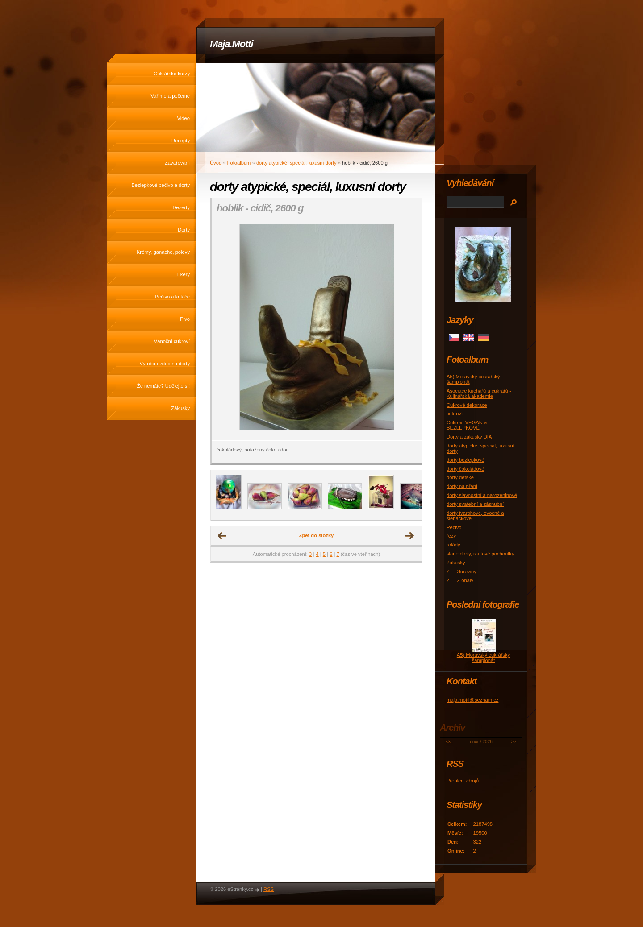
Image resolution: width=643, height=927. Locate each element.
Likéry (183, 274)
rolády (453, 544)
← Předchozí (222, 535)
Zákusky (180, 408)
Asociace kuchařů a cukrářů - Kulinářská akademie (479, 393)
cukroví (455, 413)
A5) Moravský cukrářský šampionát (483, 657)
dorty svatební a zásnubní (475, 504)
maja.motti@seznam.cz (472, 700)
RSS (268, 889)
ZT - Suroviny (461, 571)
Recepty (180, 140)
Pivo (185, 319)
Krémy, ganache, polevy (163, 252)
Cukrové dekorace (467, 405)
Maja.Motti (231, 44)
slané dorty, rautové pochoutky (480, 553)
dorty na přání (462, 486)
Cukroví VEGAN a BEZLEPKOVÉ (467, 425)
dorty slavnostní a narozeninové (482, 495)
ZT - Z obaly (460, 580)
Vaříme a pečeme (170, 96)
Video (183, 118)
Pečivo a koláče (172, 296)
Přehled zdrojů (463, 780)
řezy (451, 535)
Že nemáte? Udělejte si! (163, 386)
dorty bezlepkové (465, 460)
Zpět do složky (316, 535)
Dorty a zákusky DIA (469, 436)
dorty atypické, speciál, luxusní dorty (296, 163)
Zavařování (177, 163)
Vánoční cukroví (172, 341)
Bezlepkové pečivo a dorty (160, 185)
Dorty (184, 229)
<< (448, 741)
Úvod (215, 163)
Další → (410, 535)
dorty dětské (460, 477)
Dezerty (181, 207)
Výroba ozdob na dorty (164, 363)
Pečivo (454, 527)
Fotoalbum (239, 163)
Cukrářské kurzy (172, 73)
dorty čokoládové (465, 469)
